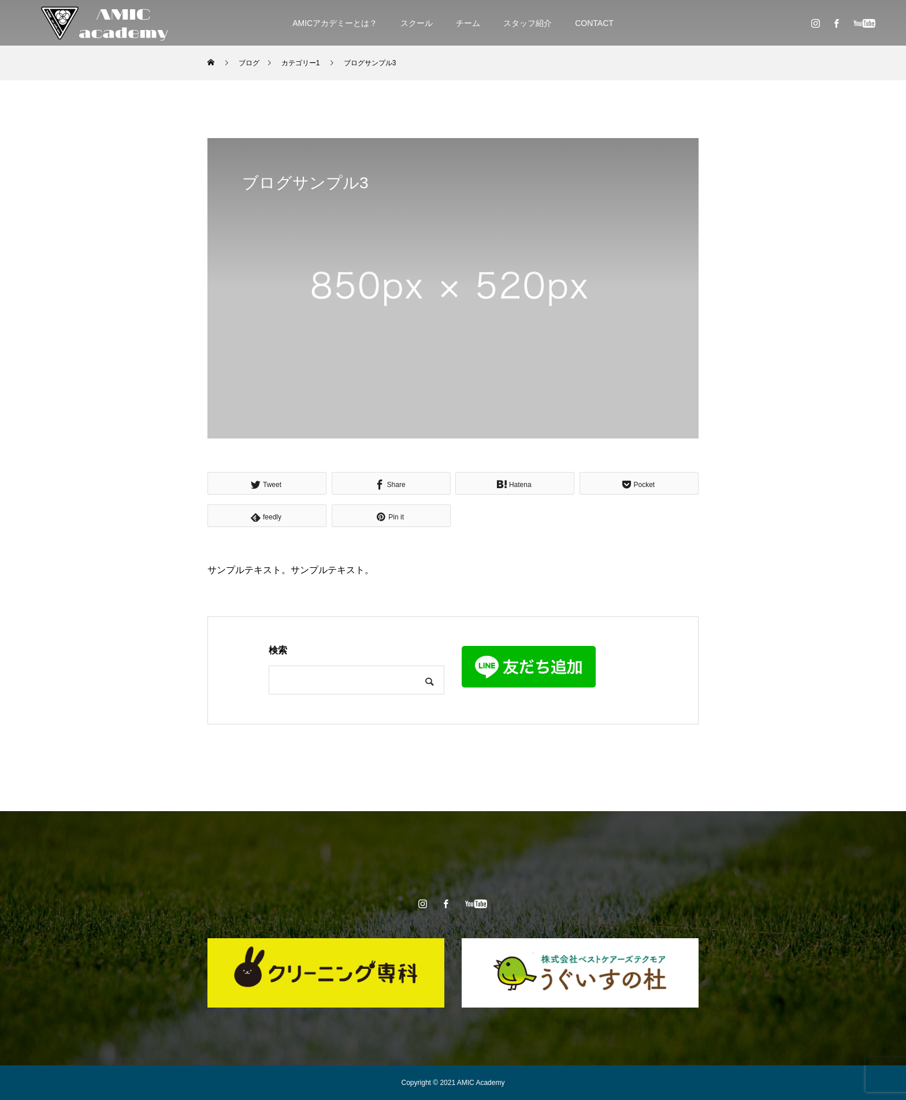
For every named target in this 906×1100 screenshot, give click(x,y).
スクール (416, 23)
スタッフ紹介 (527, 23)
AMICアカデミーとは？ (334, 23)
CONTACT (594, 23)
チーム (468, 23)
